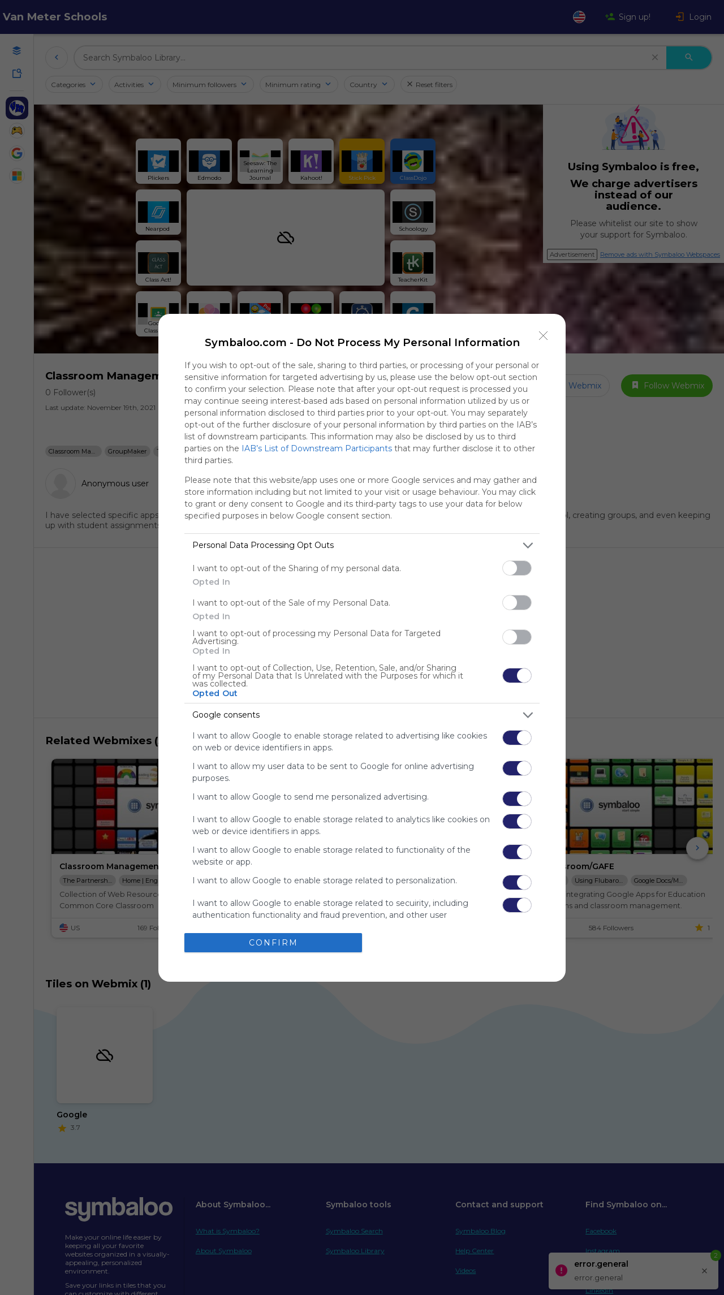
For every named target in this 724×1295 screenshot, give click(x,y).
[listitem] (362, 545)
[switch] (517, 568)
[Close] (543, 336)
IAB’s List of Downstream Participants (317, 448)
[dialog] (362, 648)
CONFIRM (273, 942)
